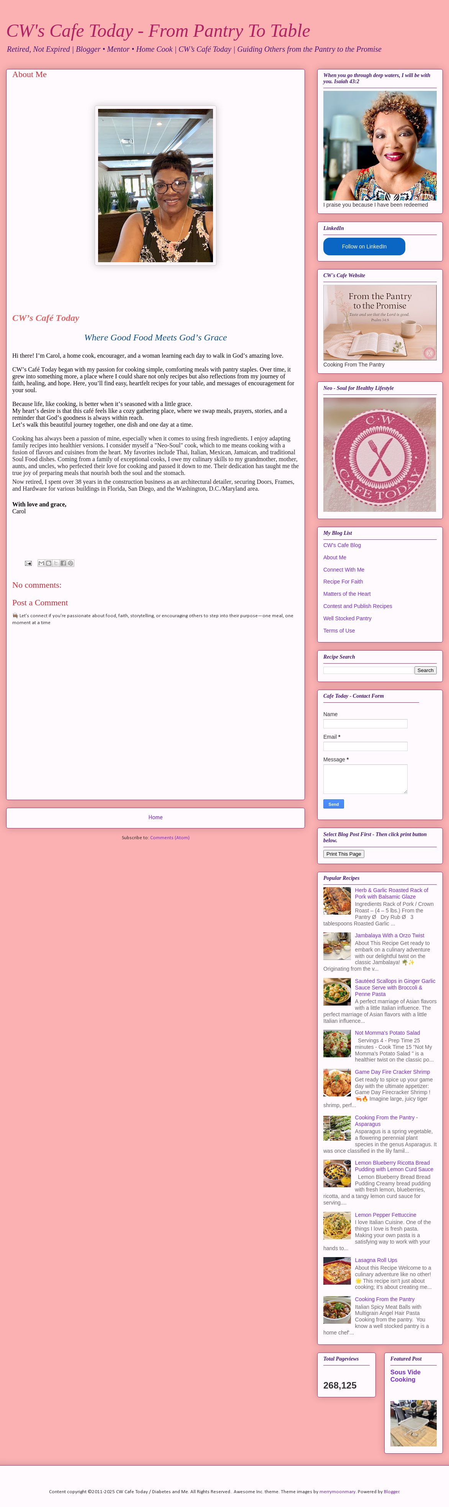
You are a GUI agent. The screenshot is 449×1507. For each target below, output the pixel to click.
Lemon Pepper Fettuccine (385, 1215)
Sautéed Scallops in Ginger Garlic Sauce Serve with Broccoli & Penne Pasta (395, 987)
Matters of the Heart (347, 594)
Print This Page (343, 854)
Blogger (391, 1491)
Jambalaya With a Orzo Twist (389, 935)
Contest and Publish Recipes (357, 606)
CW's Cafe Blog (342, 545)
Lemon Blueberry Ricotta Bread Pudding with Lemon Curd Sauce (394, 1166)
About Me (334, 557)
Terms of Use (339, 631)
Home (155, 818)
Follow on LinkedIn (364, 246)
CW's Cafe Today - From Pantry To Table (158, 30)
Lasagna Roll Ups (376, 1260)
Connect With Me (343, 570)
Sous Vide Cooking (405, 1376)
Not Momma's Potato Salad (387, 1033)
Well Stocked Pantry (347, 618)
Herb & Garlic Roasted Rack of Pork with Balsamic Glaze (391, 893)
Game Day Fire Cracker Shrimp (392, 1072)
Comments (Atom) (170, 837)
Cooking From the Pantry (385, 1299)
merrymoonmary (338, 1491)
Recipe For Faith (343, 581)
